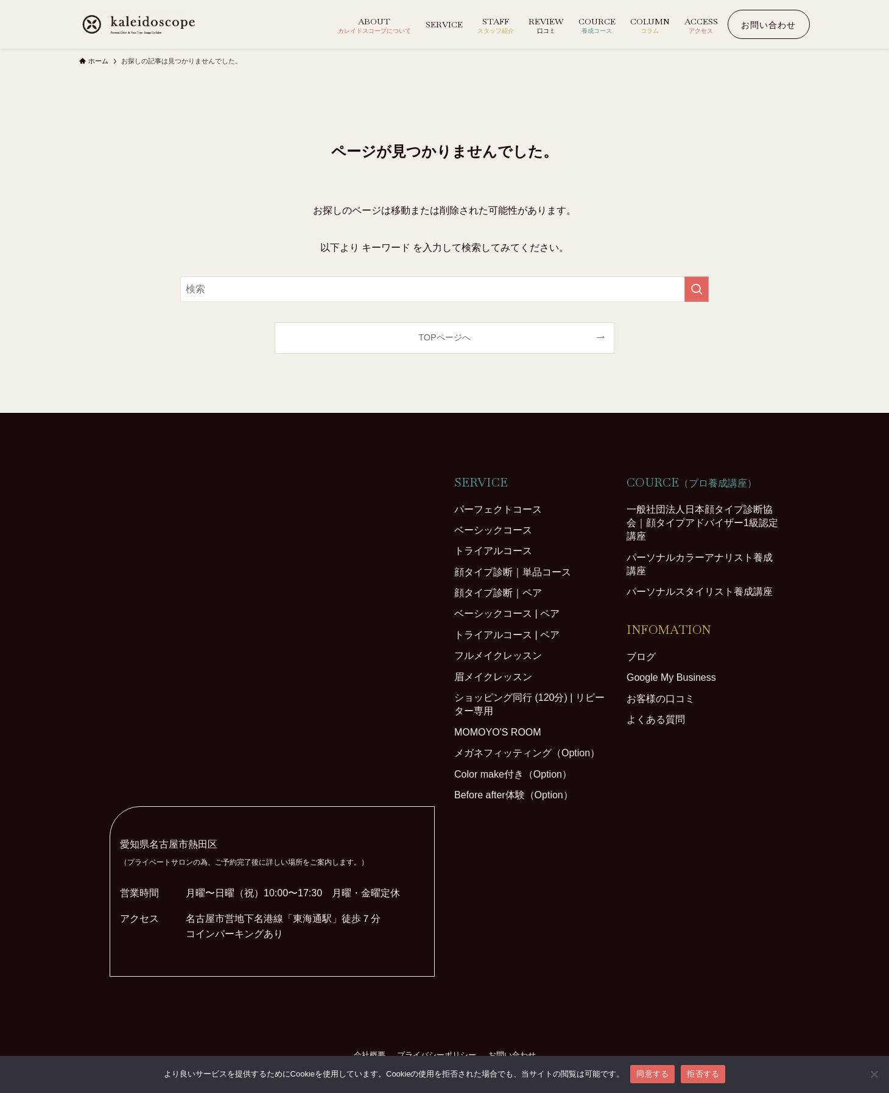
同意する (652, 1073)
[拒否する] (874, 1074)
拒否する (703, 1073)
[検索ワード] (444, 289)
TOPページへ (444, 337)
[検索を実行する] (696, 289)
